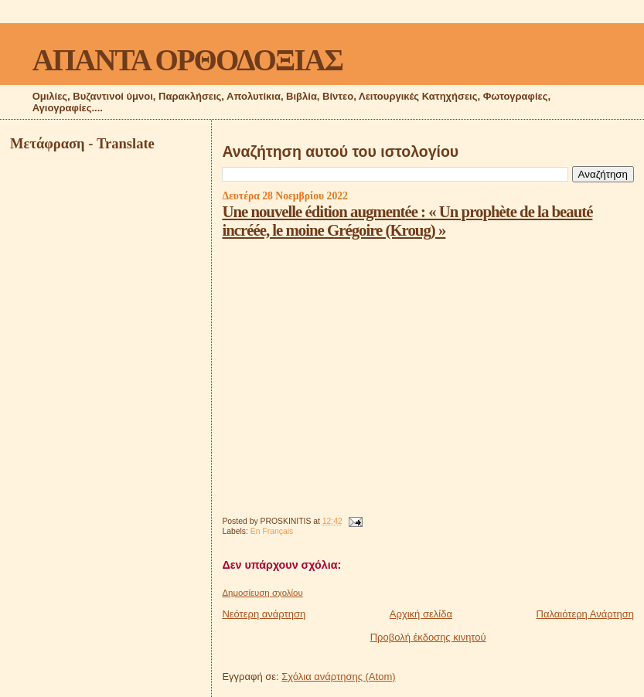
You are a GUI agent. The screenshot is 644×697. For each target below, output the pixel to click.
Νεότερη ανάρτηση (263, 614)
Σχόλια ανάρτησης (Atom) (338, 676)
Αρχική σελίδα (421, 614)
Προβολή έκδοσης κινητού (428, 637)
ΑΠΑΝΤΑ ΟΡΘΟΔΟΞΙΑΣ (187, 59)
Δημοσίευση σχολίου (262, 592)
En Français (271, 531)
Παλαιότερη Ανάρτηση (585, 614)
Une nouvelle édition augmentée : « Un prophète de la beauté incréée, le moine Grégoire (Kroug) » (407, 220)
